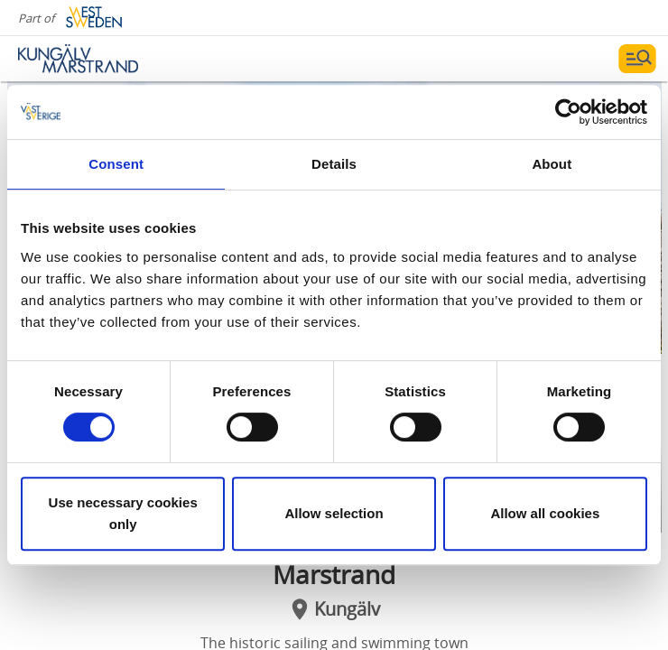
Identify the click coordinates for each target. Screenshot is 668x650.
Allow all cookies (544, 513)
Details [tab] (334, 164)
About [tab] (551, 164)
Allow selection (333, 513)
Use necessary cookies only (123, 513)
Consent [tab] (116, 164)
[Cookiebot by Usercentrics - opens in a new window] (568, 111)
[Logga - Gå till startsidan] (81, 58)
